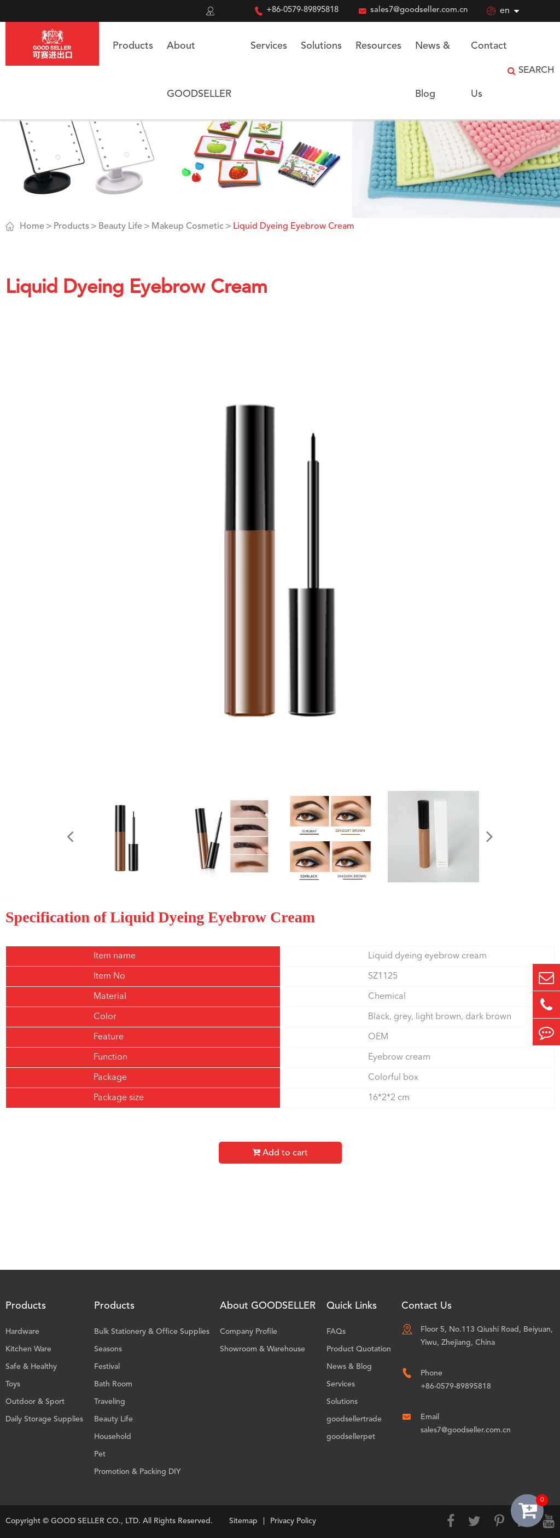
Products (133, 46)
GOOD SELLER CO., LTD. (96, 1521)
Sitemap (243, 1521)
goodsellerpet (350, 1437)
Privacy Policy (293, 1521)
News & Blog (432, 70)
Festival (107, 1367)
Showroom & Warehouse (262, 1349)
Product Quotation (358, 1349)
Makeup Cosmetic (187, 226)
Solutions (321, 46)
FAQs (336, 1331)
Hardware (22, 1331)
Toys (12, 1384)
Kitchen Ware (28, 1349)
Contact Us (489, 70)
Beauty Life (120, 226)
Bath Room (113, 1384)
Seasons (108, 1349)
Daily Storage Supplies (44, 1419)
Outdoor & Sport (35, 1402)
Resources (378, 46)
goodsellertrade (354, 1419)
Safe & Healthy (31, 1367)
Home (32, 226)
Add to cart (280, 1153)
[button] (70, 836)
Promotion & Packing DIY (137, 1472)
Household (112, 1437)
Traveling (109, 1402)
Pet (100, 1454)
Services (268, 46)
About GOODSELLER (199, 70)
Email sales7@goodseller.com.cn (466, 1423)
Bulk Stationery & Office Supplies (151, 1331)
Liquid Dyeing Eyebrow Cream (293, 226)
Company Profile (248, 1331)
